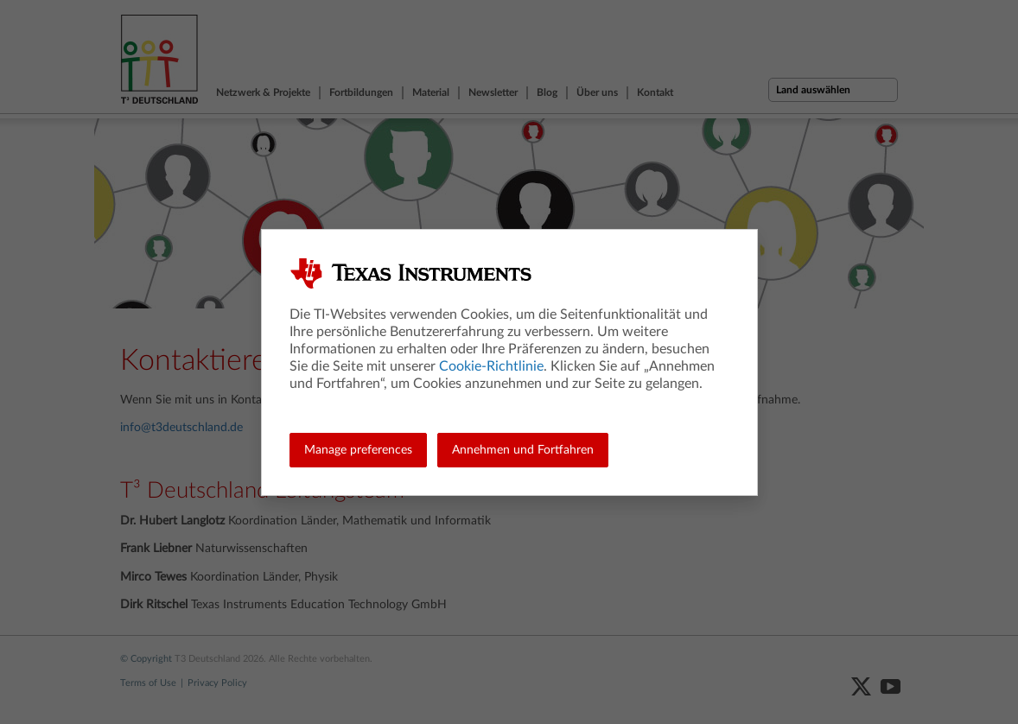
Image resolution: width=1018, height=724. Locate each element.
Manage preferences (358, 450)
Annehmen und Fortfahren (523, 450)
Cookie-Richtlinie (491, 366)
